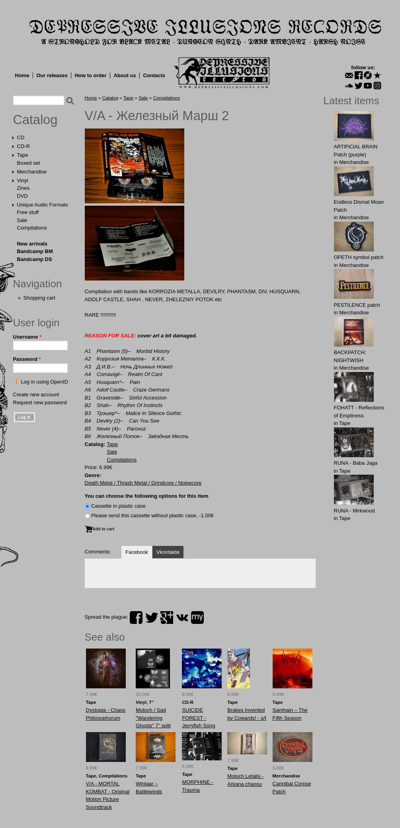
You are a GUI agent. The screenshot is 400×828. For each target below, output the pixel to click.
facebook (136, 617)
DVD (22, 196)
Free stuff (28, 212)
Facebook (136, 552)
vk (182, 617)
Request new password (40, 402)
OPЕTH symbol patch (359, 257)
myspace (197, 617)
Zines (23, 188)
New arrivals (32, 244)
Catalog (35, 120)
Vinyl (22, 180)
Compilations (32, 228)
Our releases (52, 75)
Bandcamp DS (34, 259)
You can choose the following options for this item (147, 496)
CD (21, 137)
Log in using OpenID (44, 382)
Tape (22, 155)
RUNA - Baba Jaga (356, 463)
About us (124, 75)
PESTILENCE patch (357, 305)
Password (27, 359)
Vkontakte (168, 552)
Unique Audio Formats (42, 205)
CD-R (23, 146)
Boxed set (28, 163)
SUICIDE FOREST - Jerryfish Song (198, 718)
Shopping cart (39, 298)
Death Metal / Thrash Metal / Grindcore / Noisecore (143, 483)
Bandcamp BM (35, 251)
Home (22, 75)
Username (27, 337)
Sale (22, 220)
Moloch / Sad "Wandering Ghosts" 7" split (153, 718)
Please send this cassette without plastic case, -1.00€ (152, 515)
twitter (151, 617)
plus (166, 617)
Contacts (154, 75)
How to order (91, 75)
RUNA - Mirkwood (354, 511)
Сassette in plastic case (118, 506)
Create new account (36, 394)
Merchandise (32, 172)
